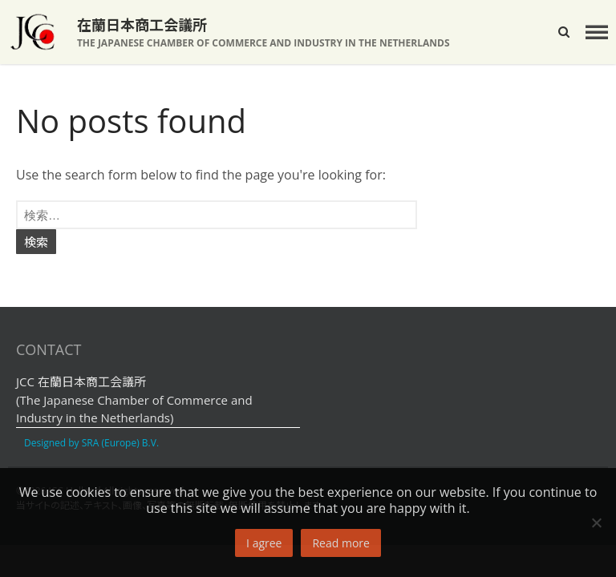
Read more (340, 543)
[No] (596, 522)
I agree (264, 543)
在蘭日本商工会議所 (142, 24)
